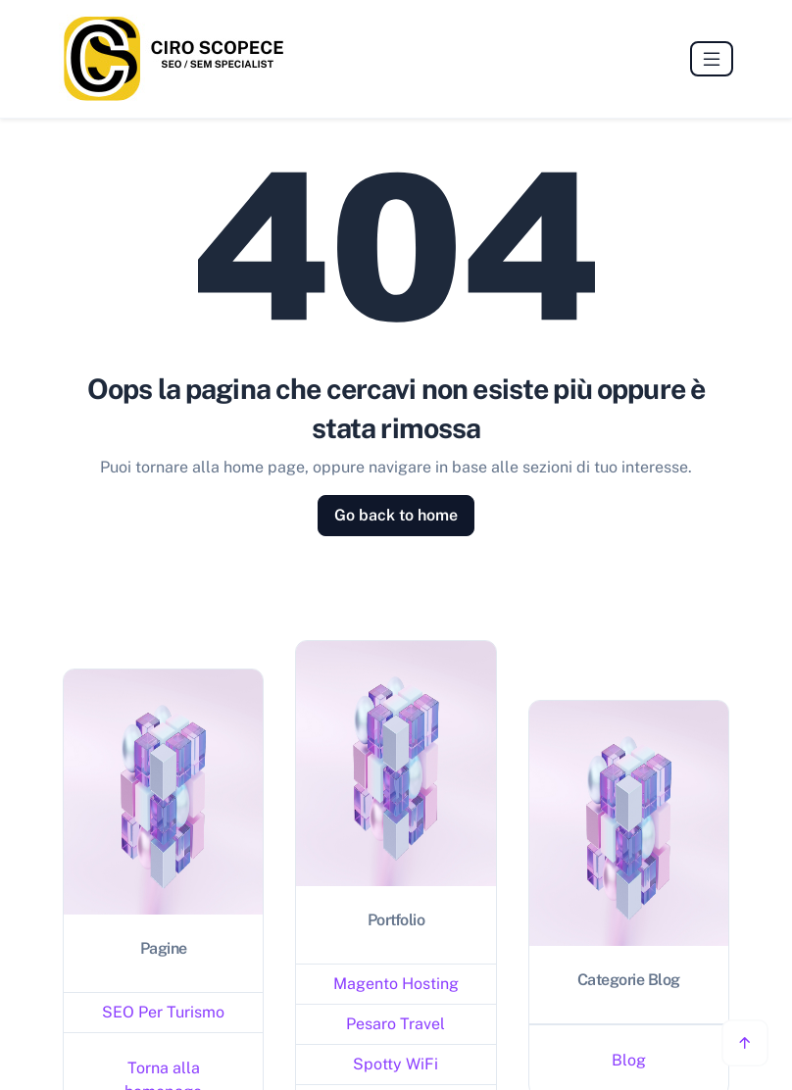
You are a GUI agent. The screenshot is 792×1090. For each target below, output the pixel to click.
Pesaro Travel (395, 1024)
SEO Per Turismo (163, 1012)
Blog (629, 1060)
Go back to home (396, 515)
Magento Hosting (396, 983)
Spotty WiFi (395, 1064)
